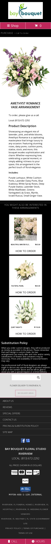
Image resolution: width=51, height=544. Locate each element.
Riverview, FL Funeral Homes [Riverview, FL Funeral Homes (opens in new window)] (17, 504)
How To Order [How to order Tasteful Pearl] (26, 292)
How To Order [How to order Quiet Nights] (26, 333)
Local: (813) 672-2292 (19, 120)
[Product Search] (26, 377)
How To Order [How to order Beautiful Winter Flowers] (26, 251)
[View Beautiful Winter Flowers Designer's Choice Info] (25, 229)
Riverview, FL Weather (13, 519)
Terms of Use (25, 533)
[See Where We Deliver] (25, 393)
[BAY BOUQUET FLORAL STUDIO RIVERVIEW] (25, 18)
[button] (25, 489)
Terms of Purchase (33, 528)
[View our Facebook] (23, 441)
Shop (12, 25)
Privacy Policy (13, 528)
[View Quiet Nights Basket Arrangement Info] (25, 311)
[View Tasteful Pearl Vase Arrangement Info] (25, 270)
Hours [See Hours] (38, 541)
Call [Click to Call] (12, 541)
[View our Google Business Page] (28, 441)
